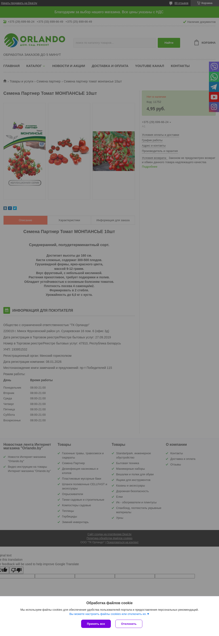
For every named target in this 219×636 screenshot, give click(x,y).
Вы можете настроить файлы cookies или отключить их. (108, 614)
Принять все (96, 623)
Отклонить (129, 623)
